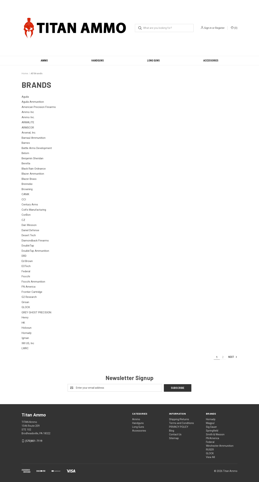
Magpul (210, 422)
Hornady (210, 419)
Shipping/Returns (179, 419)
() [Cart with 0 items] (234, 27)
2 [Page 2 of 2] (223, 357)
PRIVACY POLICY (178, 426)
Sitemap (174, 438)
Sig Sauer (211, 426)
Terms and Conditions (181, 422)
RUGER (210, 449)
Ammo (44, 60)
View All (210, 457)
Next (232, 357)
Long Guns (153, 60)
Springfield (212, 430)
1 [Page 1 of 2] (216, 357)
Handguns (97, 60)
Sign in (208, 27)
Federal (210, 441)
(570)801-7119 (33, 440)
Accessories (210, 60)
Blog (171, 430)
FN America (212, 438)
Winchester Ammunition (219, 445)
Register (220, 27)
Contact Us (175, 434)
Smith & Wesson (215, 434)
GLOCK (210, 453)
